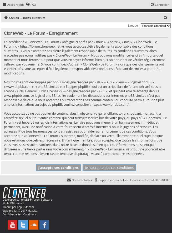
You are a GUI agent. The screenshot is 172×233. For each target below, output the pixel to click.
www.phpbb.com (16, 95)
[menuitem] (31, 5)
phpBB (25, 199)
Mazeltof (33, 210)
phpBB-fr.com (25, 207)
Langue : (133, 25)
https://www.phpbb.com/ (110, 104)
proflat (13, 210)
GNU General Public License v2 (39, 91)
